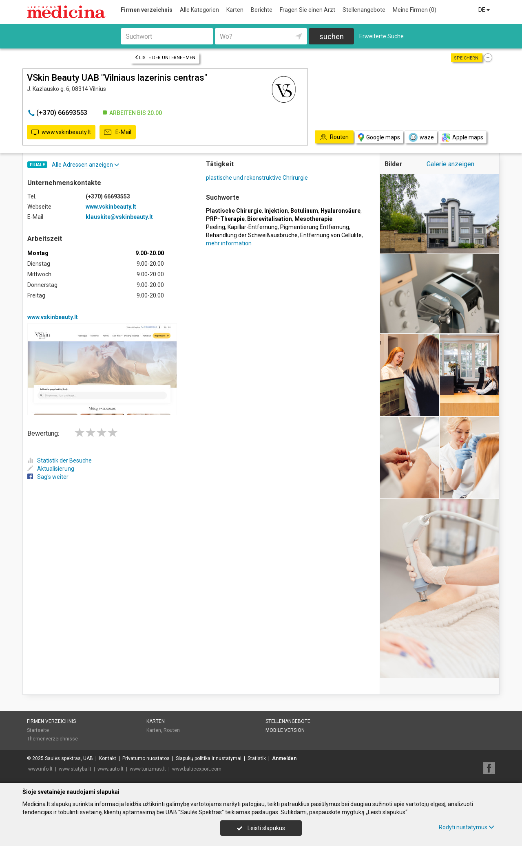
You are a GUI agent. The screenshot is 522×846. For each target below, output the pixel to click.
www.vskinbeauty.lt (61, 132)
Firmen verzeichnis (147, 10)
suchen (331, 36)
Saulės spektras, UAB (69, 758)
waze (421, 137)
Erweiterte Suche (381, 36)
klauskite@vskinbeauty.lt (119, 217)
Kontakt (107, 758)
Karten (234, 10)
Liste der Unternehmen (165, 57)
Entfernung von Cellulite (331, 235)
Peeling (215, 227)
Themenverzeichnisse (52, 739)
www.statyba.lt (75, 769)
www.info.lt (40, 769)
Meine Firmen (414, 10)
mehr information (229, 243)
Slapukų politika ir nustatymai (208, 758)
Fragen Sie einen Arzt (307, 10)
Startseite (38, 730)
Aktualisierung (50, 468)
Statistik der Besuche (59, 460)
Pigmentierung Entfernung (314, 227)
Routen (172, 730)
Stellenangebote (364, 10)
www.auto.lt (110, 769)
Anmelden (284, 758)
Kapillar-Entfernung (253, 227)
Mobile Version (285, 730)
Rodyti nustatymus (466, 827)
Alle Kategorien (199, 10)
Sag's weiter (48, 477)
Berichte (261, 10)
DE (484, 10)
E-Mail (117, 132)
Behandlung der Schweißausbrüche (252, 235)
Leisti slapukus (261, 828)
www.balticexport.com (196, 769)
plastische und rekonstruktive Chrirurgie (257, 177)
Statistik (257, 758)
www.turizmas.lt (148, 769)
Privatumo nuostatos (146, 758)
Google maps (379, 137)
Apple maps (462, 137)
